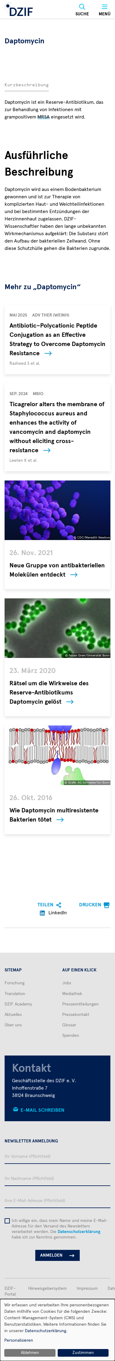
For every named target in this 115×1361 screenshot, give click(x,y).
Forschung (15, 983)
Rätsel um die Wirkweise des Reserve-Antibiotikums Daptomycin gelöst (49, 692)
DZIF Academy (18, 1004)
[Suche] (82, 10)
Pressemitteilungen (80, 1004)
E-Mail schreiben (42, 1110)
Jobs (66, 983)
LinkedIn (53, 913)
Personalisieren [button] (18, 1340)
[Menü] (104, 10)
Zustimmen (83, 1353)
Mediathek (72, 994)
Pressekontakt (75, 1015)
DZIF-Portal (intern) (11, 1294)
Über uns (13, 1025)
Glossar (69, 1025)
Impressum (87, 1288)
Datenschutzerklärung (79, 1232)
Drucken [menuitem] (90, 904)
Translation (15, 994)
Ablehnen (30, 1353)
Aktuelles (13, 1015)
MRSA (43, 117)
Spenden (70, 1035)
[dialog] (57, 1330)
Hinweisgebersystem (47, 1288)
